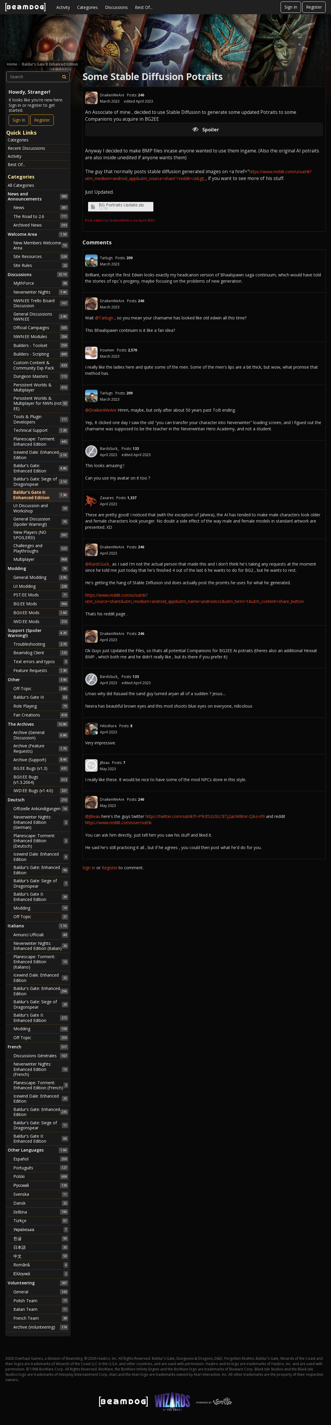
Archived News (40, 225)
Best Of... (143, 7)
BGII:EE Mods (40, 613)
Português (40, 1168)
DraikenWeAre (112, 95)
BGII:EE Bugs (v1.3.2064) (40, 779)
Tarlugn (106, 257)
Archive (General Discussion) (40, 735)
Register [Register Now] (42, 120)
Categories (87, 7)
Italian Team (40, 1309)
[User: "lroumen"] (91, 353)
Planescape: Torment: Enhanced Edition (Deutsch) (40, 841)
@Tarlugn (104, 318)
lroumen (107, 350)
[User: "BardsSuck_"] (91, 451)
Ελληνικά (40, 1274)
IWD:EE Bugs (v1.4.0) (40, 791)
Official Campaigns (40, 328)
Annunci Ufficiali (40, 935)
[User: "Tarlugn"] (91, 260)
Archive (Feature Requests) (40, 748)
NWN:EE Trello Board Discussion (40, 303)
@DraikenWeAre (101, 410)
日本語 (40, 1247)
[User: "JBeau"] (91, 765)
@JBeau (92, 816)
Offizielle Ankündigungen (40, 809)
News (40, 208)
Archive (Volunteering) (40, 1327)
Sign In (290, 7)
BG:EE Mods (40, 604)
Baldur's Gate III (40, 697)
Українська (40, 1230)
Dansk (40, 1203)
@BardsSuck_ (98, 564)
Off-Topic (40, 689)
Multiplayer (40, 559)
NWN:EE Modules (40, 337)
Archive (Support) (40, 759)
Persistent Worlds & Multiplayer (40, 387)
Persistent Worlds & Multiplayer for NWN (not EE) (40, 403)
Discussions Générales (40, 1056)
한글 (40, 1238)
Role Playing (40, 706)
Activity (63, 7)
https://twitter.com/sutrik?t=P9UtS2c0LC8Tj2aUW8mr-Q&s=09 (205, 816)
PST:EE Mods (40, 595)
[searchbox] (38, 76)
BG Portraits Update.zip (121, 205)
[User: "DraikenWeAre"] (91, 98)
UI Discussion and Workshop (40, 508)
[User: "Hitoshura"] (91, 728)
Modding (40, 908)
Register (314, 7)
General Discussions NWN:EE (40, 316)
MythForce (40, 283)
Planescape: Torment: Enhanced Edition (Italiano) (40, 962)
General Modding (40, 577)
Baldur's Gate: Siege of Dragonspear (40, 481)
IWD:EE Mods (40, 622)
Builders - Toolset (40, 345)
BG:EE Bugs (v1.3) (40, 768)
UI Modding (40, 586)
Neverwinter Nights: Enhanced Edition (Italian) (40, 945)
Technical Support (40, 430)
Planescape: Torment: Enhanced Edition (40, 441)
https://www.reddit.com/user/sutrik (118, 822)
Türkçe (40, 1221)
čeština (40, 1212)
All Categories (21, 185)
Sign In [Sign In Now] (18, 120)
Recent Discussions (26, 148)
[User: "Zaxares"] (91, 500)
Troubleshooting (40, 644)
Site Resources (40, 256)
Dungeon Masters (40, 376)
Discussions (116, 7)
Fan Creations (40, 715)
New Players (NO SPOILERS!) (40, 534)
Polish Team (40, 1300)
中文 (40, 1256)
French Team (40, 1318)
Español (40, 1159)
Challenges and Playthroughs (40, 548)
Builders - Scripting (40, 354)
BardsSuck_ (109, 448)
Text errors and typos (40, 662)
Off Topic (40, 917)
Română (40, 1265)
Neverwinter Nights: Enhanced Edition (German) (40, 822)
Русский (40, 1185)
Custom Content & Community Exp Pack (40, 365)
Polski (40, 1176)
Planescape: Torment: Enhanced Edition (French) (40, 1085)
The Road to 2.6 (40, 216)
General (40, 1292)
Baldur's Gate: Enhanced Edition (40, 468)
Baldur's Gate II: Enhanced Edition (40, 494)
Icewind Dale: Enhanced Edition (40, 454)
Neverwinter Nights (40, 292)
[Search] (64, 76)
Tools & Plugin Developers (40, 419)
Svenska (40, 1194)
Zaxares (107, 497)
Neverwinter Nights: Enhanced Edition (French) (40, 1069)
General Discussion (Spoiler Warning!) (40, 521)
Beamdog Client (40, 653)
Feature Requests (40, 671)
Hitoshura (108, 725)
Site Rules (40, 265)
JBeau (104, 762)
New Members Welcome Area (40, 245)
